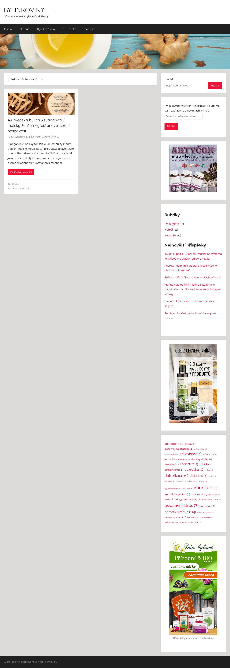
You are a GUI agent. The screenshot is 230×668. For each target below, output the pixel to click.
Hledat (169, 79)
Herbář (24, 29)
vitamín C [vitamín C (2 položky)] (183, 517)
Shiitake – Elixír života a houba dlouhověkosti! (193, 277)
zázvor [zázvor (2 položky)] (196, 522)
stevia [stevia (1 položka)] (200, 512)
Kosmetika (69, 29)
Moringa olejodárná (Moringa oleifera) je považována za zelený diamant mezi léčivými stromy (193, 289)
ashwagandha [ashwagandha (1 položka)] (209, 454)
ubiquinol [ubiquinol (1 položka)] (170, 517)
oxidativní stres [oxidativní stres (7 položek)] (181, 505)
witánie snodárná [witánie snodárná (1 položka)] (173, 522)
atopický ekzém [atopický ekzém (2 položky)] (201, 459)
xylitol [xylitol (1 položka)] (186, 522)
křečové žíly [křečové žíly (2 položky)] (192, 499)
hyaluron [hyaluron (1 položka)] (187, 488)
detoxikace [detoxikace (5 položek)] (176, 476)
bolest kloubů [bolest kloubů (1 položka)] (172, 464)
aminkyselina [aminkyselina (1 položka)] (200, 449)
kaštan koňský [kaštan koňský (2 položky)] (201, 495)
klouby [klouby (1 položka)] (216, 494)
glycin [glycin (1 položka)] (203, 481)
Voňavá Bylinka (50, 136)
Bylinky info (172, 223)
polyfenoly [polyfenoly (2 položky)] (207, 506)
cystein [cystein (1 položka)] (209, 470)
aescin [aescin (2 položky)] (190, 444)
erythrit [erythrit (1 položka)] (213, 476)
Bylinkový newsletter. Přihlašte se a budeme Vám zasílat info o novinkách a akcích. (192, 111)
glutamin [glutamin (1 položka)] (181, 481)
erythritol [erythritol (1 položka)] (169, 481)
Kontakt (89, 29)
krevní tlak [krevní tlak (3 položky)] (174, 499)
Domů (8, 29)
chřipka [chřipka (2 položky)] (206, 464)
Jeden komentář (21, 188)
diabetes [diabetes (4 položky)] (198, 476)
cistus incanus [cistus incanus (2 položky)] (174, 470)
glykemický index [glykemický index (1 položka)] (173, 488)
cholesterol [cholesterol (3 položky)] (189, 464)
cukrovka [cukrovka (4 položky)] (194, 469)
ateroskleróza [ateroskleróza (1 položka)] (183, 459)
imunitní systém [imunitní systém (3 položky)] (177, 494)
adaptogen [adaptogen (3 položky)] (174, 443)
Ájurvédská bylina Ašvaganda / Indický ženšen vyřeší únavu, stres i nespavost (39, 125)
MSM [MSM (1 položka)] (217, 499)
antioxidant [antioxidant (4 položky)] (190, 454)
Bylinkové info (46, 29)
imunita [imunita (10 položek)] (206, 488)
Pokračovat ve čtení (21, 172)
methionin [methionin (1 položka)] (207, 499)
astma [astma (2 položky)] (170, 459)
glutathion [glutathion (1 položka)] (192, 481)
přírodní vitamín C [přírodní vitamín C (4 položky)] (180, 512)
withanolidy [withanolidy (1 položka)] (206, 517)
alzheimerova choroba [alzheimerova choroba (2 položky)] (178, 449)
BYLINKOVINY (24, 10)
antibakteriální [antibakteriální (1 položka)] (171, 454)
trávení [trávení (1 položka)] (210, 512)
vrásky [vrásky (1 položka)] (195, 517)
